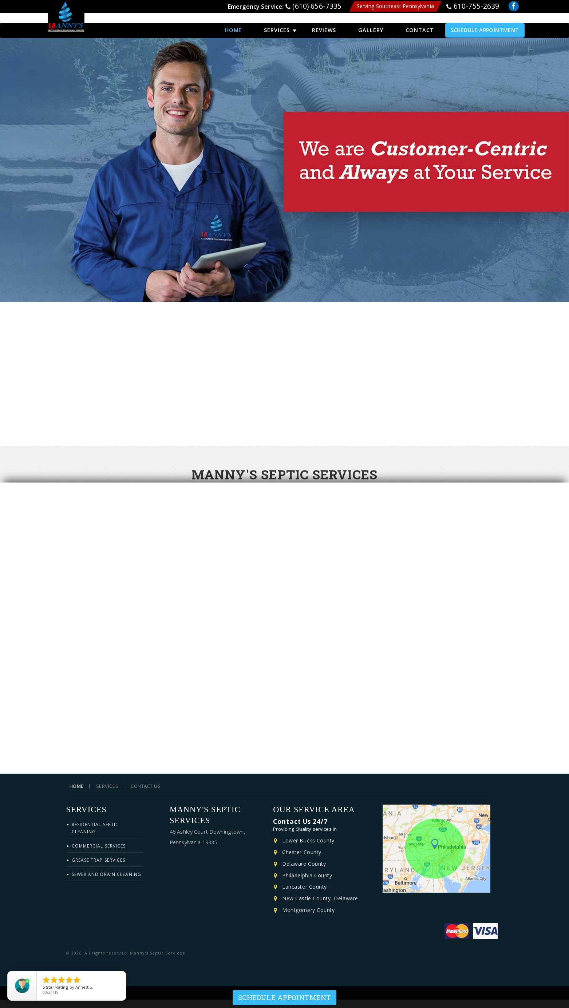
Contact (420, 24)
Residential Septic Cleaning (95, 836)
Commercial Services (99, 854)
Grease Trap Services (99, 868)
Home (233, 24)
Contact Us (146, 794)
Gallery (370, 24)
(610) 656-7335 (316, 8)
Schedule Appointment (485, 24)
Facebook (514, 8)
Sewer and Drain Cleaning (106, 883)
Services (276, 24)
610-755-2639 (476, 8)
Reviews (324, 24)
